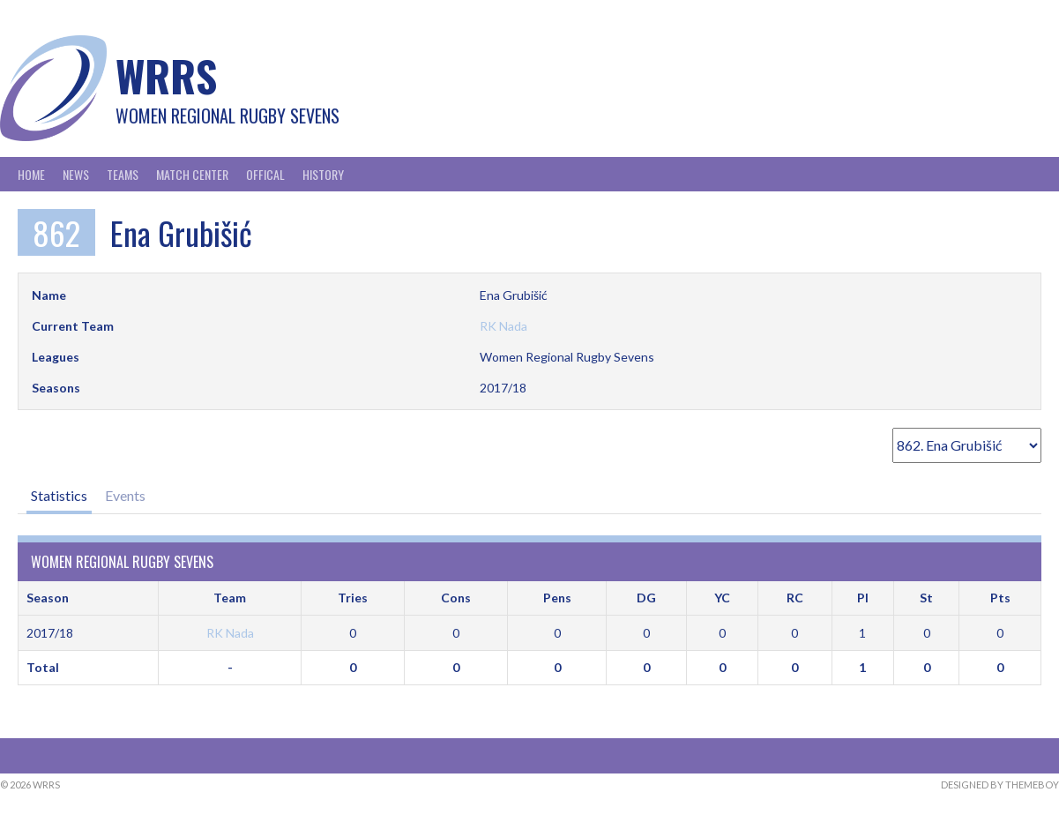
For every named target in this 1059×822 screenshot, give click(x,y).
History (323, 174)
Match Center (192, 174)
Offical (265, 174)
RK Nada (503, 325)
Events (125, 495)
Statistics (59, 495)
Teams (122, 174)
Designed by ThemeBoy (1000, 784)
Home (31, 174)
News (76, 174)
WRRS (166, 75)
